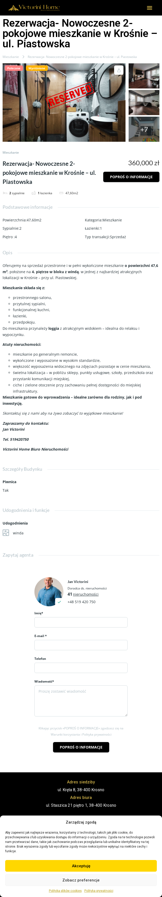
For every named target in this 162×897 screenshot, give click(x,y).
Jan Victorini (78, 581)
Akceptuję (81, 866)
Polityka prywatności (98, 891)
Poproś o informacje (131, 176)
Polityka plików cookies (65, 891)
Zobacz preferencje (81, 880)
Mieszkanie (11, 57)
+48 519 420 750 (81, 601)
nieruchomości (86, 594)
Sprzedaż (118, 236)
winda (13, 532)
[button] (149, 8)
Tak (6, 490)
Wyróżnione (36, 68)
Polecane (13, 68)
